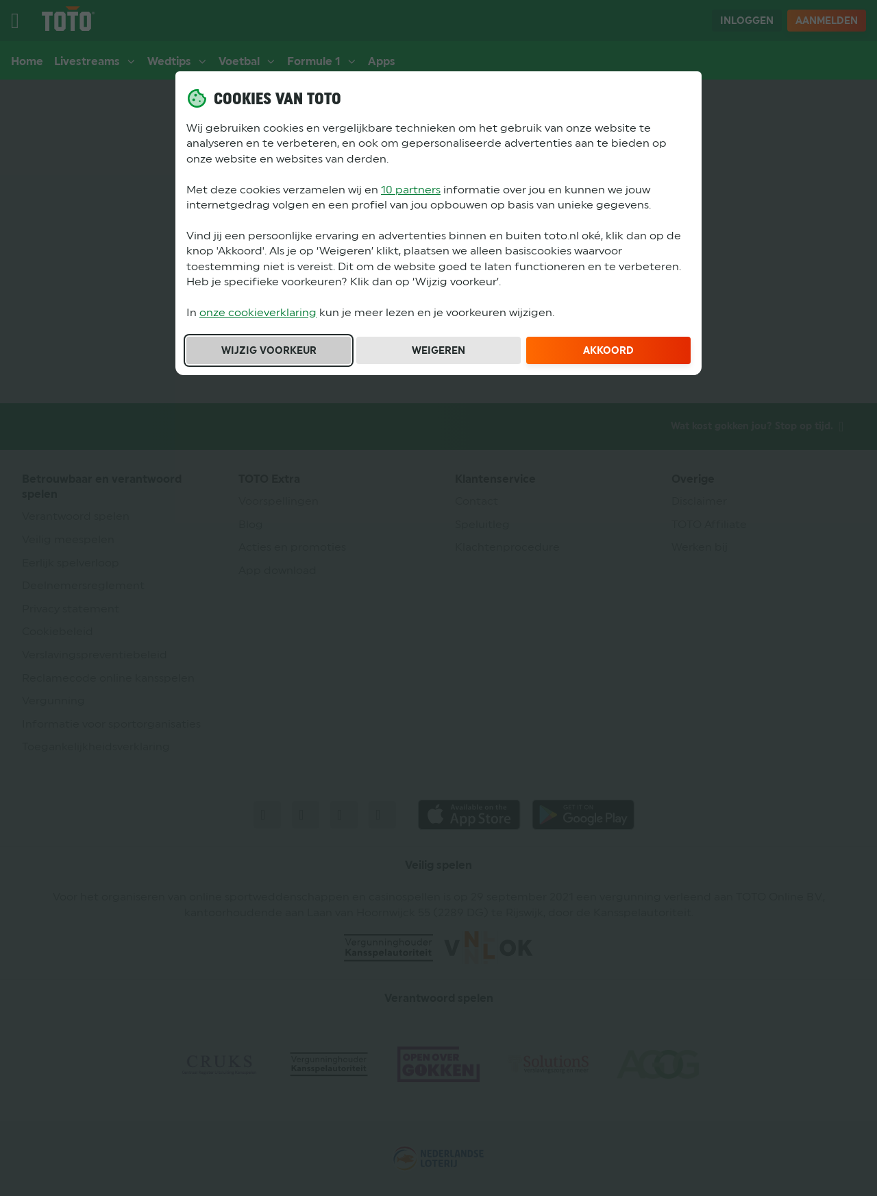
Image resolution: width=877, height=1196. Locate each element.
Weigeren (438, 350)
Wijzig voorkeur (269, 350)
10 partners (411, 189)
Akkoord (608, 350)
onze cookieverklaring (258, 312)
